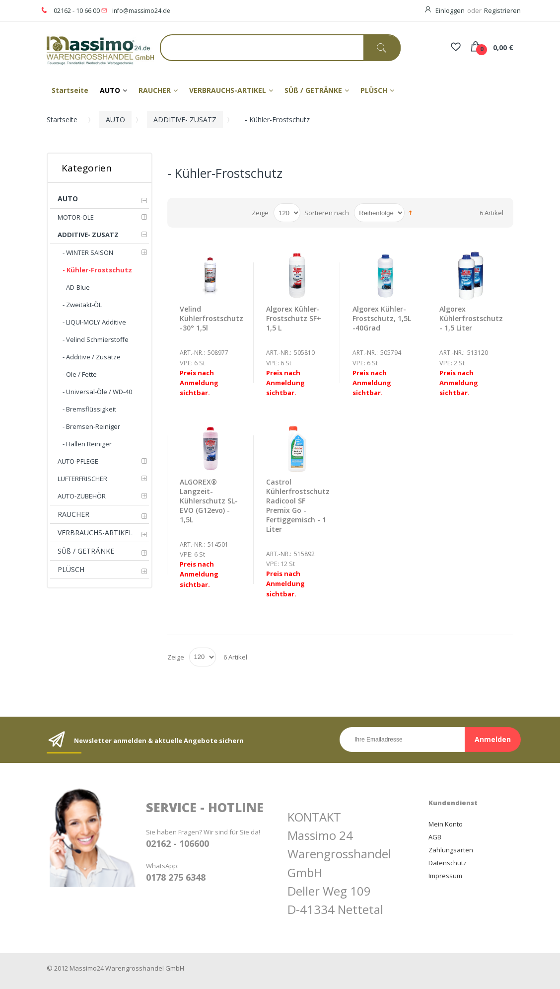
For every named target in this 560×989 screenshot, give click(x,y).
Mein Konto (445, 824)
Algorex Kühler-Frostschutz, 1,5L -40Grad (381, 318)
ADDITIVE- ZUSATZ (184, 119)
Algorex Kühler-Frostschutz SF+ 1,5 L (293, 318)
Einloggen (450, 10)
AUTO (115, 119)
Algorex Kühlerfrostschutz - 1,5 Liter (471, 318)
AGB (434, 836)
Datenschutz (447, 862)
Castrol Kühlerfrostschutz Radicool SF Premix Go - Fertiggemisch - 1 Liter (298, 505)
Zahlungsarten (450, 849)
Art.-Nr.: (192, 352)
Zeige (260, 212)
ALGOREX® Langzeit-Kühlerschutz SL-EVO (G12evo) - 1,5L (209, 500)
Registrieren (502, 10)
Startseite (62, 119)
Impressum (445, 875)
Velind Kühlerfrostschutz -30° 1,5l (211, 318)
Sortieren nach (326, 212)
